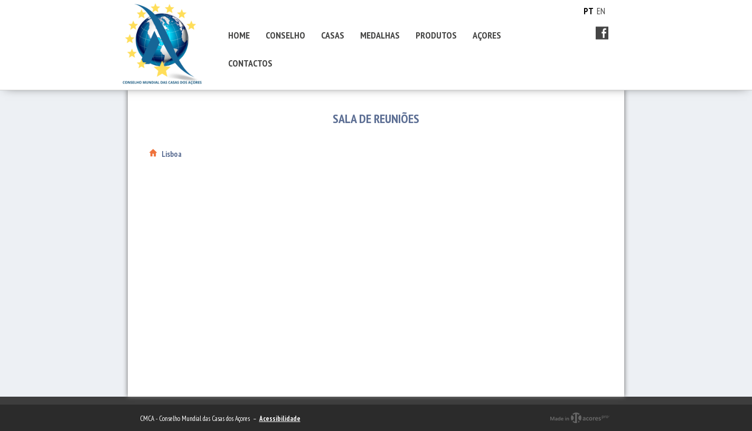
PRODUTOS (436, 35)
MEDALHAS (380, 35)
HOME (239, 35)
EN (601, 11)
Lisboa (172, 154)
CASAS (332, 35)
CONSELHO (285, 35)
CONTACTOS (250, 63)
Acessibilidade (279, 418)
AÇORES (487, 35)
